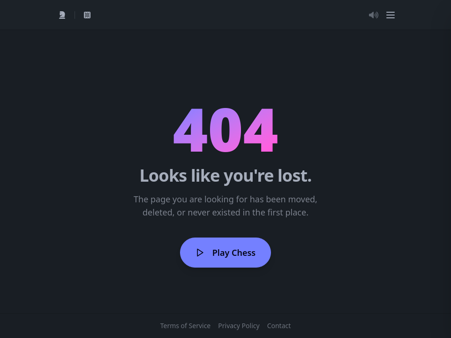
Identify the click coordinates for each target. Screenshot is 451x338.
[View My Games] (87, 15)
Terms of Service (185, 325)
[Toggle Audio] (373, 15)
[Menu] (390, 15)
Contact (279, 325)
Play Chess (225, 252)
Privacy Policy (238, 325)
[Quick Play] (62, 15)
